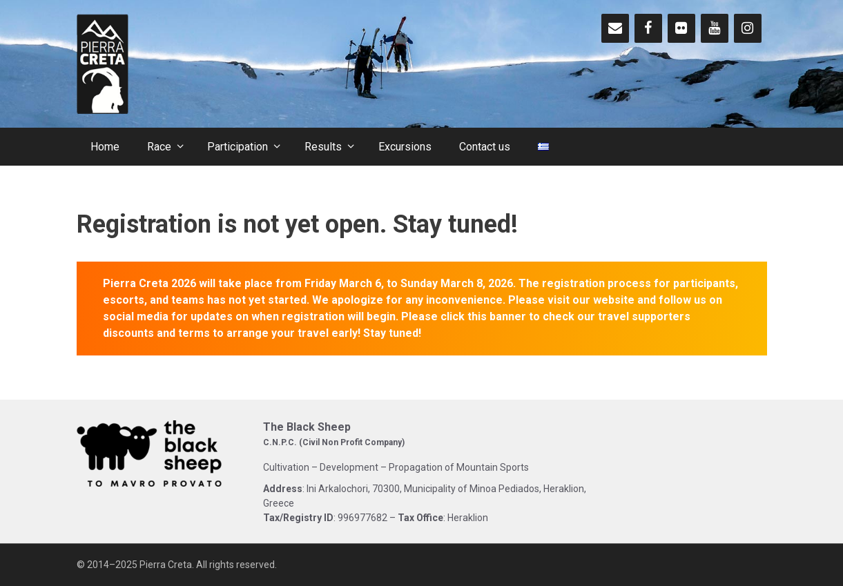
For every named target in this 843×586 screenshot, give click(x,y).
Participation (249, 147)
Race (170, 147)
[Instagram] (748, 28)
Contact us (484, 146)
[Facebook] (648, 28)
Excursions (405, 146)
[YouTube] (714, 28)
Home (104, 146)
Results (334, 147)
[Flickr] (681, 28)
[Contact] (615, 28)
